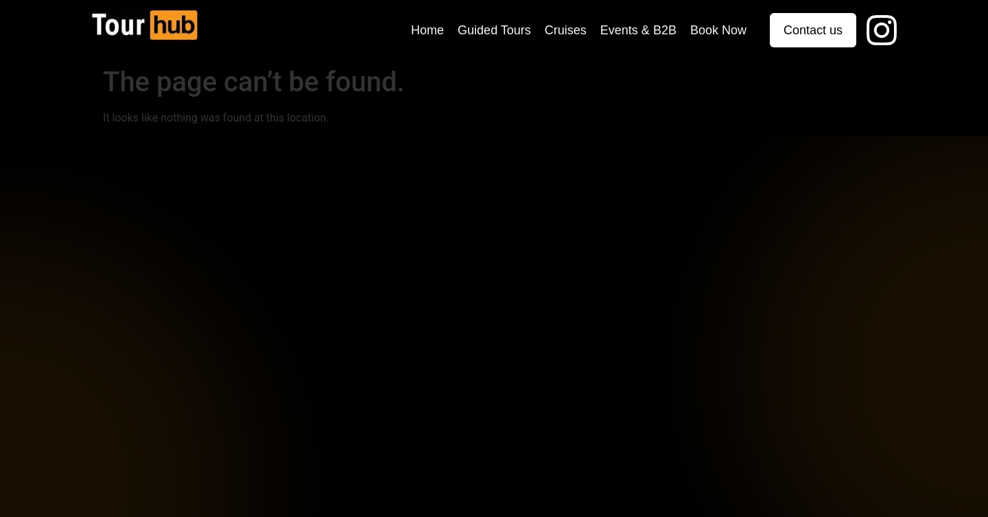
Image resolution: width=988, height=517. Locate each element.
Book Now (718, 30)
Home (427, 30)
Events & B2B (638, 30)
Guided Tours (494, 30)
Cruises (566, 30)
